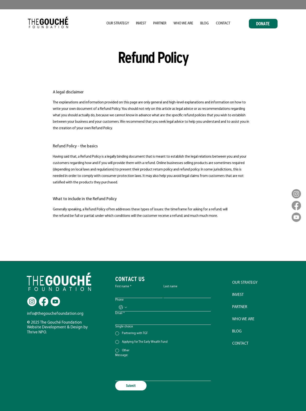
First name (123, 286)
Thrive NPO (36, 332)
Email (120, 313)
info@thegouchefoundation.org (55, 314)
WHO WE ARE (243, 319)
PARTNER (239, 307)
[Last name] (186, 294)
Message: (121, 355)
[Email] (161, 321)
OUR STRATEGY (244, 283)
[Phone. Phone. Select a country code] (123, 307)
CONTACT (240, 344)
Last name (170, 286)
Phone (119, 299)
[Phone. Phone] (168, 307)
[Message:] (163, 370)
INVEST (238, 295)
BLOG (236, 331)
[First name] (137, 294)
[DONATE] (263, 23)
